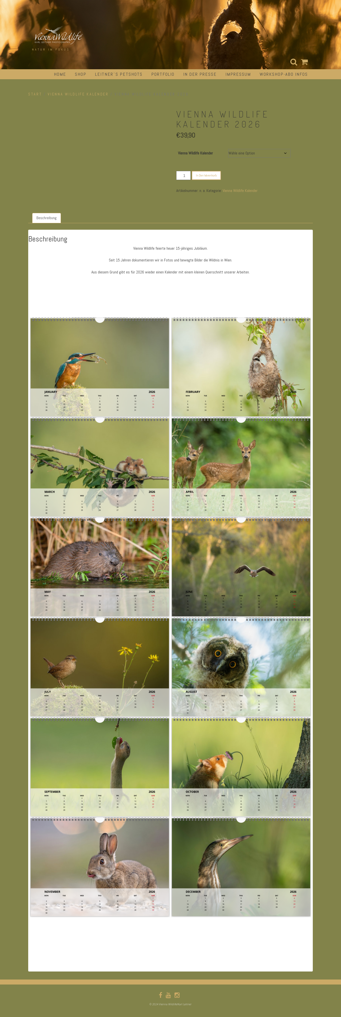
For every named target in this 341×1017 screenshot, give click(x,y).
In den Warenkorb (206, 175)
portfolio (162, 74)
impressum (238, 74)
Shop (80, 74)
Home (60, 74)
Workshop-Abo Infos (284, 74)
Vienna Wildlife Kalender (78, 94)
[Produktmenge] (183, 175)
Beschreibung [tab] (46, 217)
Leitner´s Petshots (119, 74)
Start (35, 94)
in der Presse (200, 74)
